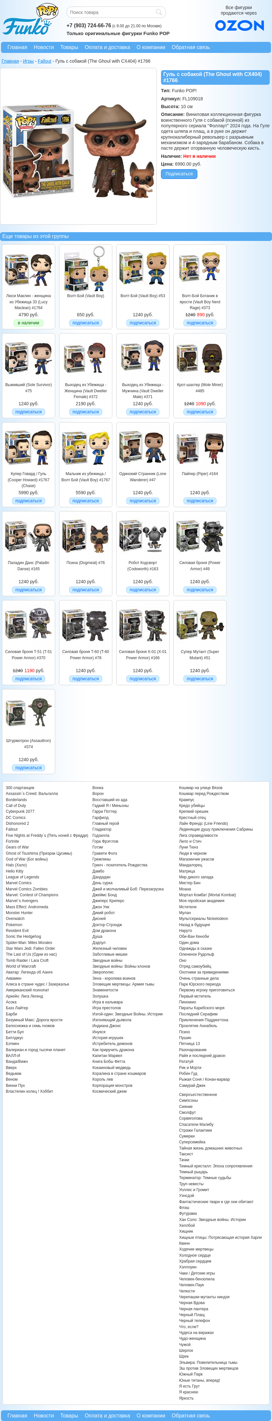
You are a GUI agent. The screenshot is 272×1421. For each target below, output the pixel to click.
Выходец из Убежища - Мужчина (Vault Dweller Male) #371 (143, 391)
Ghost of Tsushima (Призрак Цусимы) (39, 853)
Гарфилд (101, 817)
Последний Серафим (198, 1014)
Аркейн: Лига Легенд (24, 996)
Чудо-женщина (192, 1338)
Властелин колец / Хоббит (29, 1091)
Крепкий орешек (193, 811)
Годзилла (101, 835)
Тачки (184, 1160)
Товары (69, 47)
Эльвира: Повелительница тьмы (208, 1362)
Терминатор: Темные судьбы (205, 1178)
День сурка (103, 883)
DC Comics (16, 817)
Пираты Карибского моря (202, 1008)
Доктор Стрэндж (107, 925)
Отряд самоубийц (195, 966)
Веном (12, 1079)
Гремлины (102, 859)
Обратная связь (191, 47)
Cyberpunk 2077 (20, 811)
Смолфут (187, 1112)
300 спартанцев (20, 788)
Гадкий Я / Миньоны (111, 805)
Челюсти (187, 1291)
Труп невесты (191, 1184)
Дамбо (98, 871)
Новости (44, 47)
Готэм (98, 847)
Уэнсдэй (186, 1195)
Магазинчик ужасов (196, 859)
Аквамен (13, 978)
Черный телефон (194, 1320)
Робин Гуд (188, 1073)
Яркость (186, 1398)
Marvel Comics (18, 883)
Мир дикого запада (196, 877)
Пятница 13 (189, 1043)
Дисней (99, 918)
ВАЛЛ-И (13, 1055)
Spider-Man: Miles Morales (29, 942)
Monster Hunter (19, 913)
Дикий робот (104, 913)
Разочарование (193, 1050)
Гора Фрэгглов (105, 841)
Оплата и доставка (107, 47)
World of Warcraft (21, 966)
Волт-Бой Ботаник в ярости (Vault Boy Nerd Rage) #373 (199, 302)
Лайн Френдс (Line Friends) (203, 823)
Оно (183, 960)
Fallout (12, 829)
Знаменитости (105, 990)
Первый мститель (195, 996)
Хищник (186, 1231)
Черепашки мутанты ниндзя (204, 1297)
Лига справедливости (198, 835)
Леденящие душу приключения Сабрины (216, 829)
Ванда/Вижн (17, 1061)
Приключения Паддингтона (204, 1020)
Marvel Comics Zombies (27, 889)
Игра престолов (107, 1008)
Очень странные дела (199, 978)
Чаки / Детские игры (197, 1273)
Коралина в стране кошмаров (119, 1073)
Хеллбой (187, 1225)
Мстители (188, 907)
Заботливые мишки (110, 954)
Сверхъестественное (198, 1094)
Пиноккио (187, 1002)
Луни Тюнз (188, 847)
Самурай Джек (192, 1085)
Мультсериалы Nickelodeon (203, 918)
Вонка (98, 788)
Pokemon (14, 925)
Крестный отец (192, 817)
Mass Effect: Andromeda (27, 907)
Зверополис (103, 972)
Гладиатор (102, 829)
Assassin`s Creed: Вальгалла (32, 793)
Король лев (103, 1079)
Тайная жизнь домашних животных (210, 1148)
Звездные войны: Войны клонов (121, 966)
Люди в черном (193, 853)
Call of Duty (16, 805)
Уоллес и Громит (194, 1190)
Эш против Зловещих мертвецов (209, 1368)
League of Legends (22, 877)
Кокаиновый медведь (112, 1067)
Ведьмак (13, 1073)
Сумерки (187, 1136)
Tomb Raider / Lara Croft (27, 960)
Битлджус (14, 1038)
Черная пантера (193, 1309)
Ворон (98, 793)
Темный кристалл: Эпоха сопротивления (216, 1166)
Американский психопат (27, 990)
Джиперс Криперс (108, 901)
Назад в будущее (194, 925)
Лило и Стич (190, 841)
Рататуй (186, 1061)
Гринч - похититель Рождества (120, 865)
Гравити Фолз (105, 853)
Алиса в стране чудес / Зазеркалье (37, 984)
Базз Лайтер (17, 1008)
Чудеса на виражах (196, 1332)
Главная (17, 47)
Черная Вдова (192, 1303)
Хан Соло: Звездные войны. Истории (212, 1219)
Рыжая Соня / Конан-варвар (204, 1079)
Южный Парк (191, 1374)
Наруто (185, 930)
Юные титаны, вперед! (199, 1380)
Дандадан (101, 877)
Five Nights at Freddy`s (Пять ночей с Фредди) (47, 835)
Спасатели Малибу (196, 1124)
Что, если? (189, 1327)
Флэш (184, 1207)
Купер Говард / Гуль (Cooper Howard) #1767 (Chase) (29, 480)
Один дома (189, 942)
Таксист (186, 1154)
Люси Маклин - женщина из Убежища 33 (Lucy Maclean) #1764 (28, 302)
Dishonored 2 (17, 823)
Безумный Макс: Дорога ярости (34, 1020)
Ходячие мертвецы (196, 1249)
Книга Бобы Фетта (109, 1061)
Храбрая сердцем (195, 1261)
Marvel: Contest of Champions (32, 895)
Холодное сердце (195, 1255)
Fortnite (12, 841)
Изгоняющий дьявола (112, 1020)
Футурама (188, 1213)
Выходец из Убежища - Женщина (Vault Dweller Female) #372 (85, 391)
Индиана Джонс (107, 1026)
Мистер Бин (190, 883)
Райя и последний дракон (202, 1055)
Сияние (186, 1106)
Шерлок (186, 1350)
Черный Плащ (192, 1315)
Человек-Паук (191, 1285)
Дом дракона (104, 930)
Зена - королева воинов (114, 978)
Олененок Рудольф (196, 954)
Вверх (11, 1067)
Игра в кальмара (108, 1002)
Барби (11, 1014)
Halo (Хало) (16, 865)
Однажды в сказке (195, 948)
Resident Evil (17, 930)
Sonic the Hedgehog (23, 936)
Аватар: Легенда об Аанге (29, 972)
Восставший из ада (110, 800)
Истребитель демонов (112, 1043)
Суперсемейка (192, 1142)
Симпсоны (188, 1100)
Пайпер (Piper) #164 (200, 474)
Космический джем (110, 1091)
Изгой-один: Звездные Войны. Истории (128, 1014)
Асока (11, 1002)
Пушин (185, 1038)
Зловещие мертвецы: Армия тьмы (124, 984)
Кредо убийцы (192, 805)
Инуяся (99, 1032)
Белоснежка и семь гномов (30, 1026)
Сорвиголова (191, 1118)
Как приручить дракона (113, 1050)
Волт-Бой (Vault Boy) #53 (142, 296)
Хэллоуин (188, 1267)
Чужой (185, 1344)
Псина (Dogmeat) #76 (86, 562)
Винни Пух (15, 1085)
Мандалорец (190, 865)
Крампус (186, 800)
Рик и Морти (190, 1067)
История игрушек (108, 1038)
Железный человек (110, 948)
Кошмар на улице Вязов (201, 788)
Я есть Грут (189, 1386)
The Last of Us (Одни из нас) (31, 954)
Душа (98, 936)
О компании (151, 47)
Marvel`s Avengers (22, 901)
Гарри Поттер (105, 811)
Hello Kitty (14, 871)
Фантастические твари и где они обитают (216, 1202)
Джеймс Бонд (105, 895)
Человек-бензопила (197, 1279)
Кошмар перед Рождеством (204, 793)
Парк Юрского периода (200, 984)
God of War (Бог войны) (27, 859)
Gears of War (17, 847)
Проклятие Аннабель (198, 1026)
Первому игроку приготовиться (207, 990)
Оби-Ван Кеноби (194, 936)
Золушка (100, 996)
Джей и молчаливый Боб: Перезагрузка (128, 889)
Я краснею (188, 1392)
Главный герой (106, 823)
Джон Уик (101, 907)
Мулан (185, 913)
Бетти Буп (15, 1032)
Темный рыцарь (193, 1172)
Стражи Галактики (195, 1130)
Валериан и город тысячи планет (36, 1050)
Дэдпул (99, 942)
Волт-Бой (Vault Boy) (85, 296)
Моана (185, 889)
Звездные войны (107, 960)
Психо (184, 1032)
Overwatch (15, 918)
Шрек (184, 1356)
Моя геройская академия (201, 901)
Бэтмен (12, 1043)
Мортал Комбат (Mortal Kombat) (207, 895)
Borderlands (16, 800)
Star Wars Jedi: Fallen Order (30, 948)
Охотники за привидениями (204, 972)
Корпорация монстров (112, 1085)
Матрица (187, 871)
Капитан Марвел (107, 1055)
